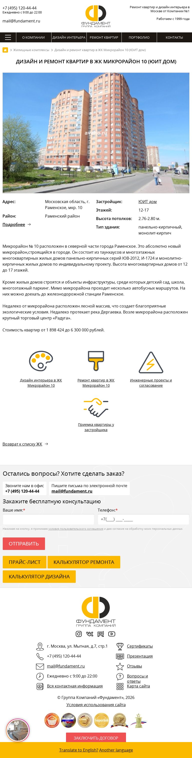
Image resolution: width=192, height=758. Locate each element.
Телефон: (143, 516)
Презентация (140, 656)
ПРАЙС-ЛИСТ (24, 562)
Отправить (24, 543)
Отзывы (134, 666)
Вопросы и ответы (137, 678)
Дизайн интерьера (68, 37)
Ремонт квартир (104, 37)
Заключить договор (96, 738)
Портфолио (139, 37)
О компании (33, 37)
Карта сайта (138, 686)
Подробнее (13, 224)
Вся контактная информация (75, 686)
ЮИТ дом (147, 201)
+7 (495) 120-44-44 (19, 8)
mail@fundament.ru (21, 21)
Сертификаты (140, 646)
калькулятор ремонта (84, 562)
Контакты (174, 37)
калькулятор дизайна (39, 576)
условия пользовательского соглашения (75, 529)
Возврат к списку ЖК (22, 444)
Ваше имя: (48, 516)
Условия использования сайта (96, 704)
